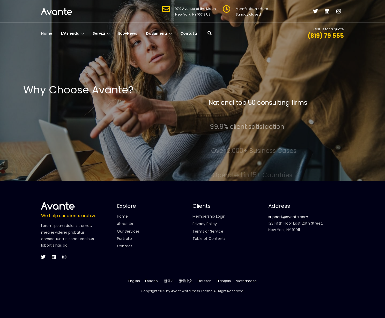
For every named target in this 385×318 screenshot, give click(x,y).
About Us (125, 223)
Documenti (156, 33)
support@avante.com (288, 216)
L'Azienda (70, 33)
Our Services (128, 231)
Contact (124, 246)
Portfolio (124, 238)
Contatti (188, 33)
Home (46, 33)
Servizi (99, 33)
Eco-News (127, 33)
